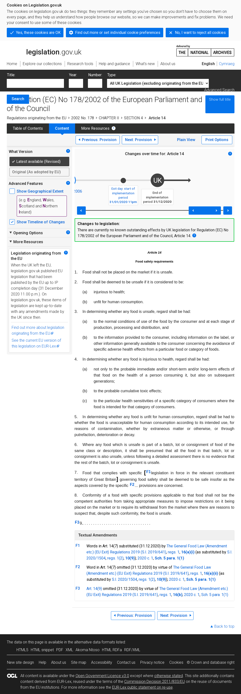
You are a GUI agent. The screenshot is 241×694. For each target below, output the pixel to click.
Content (62, 128)
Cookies (176, 662)
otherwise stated (168, 675)
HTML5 (22, 650)
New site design (20, 662)
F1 (148, 472)
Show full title (220, 99)
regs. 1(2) (115, 558)
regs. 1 (173, 552)
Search (18, 99)
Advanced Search (219, 90)
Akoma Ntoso (88, 650)
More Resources (95, 128)
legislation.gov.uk (44, 50)
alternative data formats (94, 642)
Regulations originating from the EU (36, 118)
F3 (77, 522)
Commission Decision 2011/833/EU (154, 681)
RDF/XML (132, 650)
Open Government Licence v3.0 (102, 675)
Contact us (126, 662)
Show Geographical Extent (40, 191)
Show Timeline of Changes (41, 222)
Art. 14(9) (94, 588)
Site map (78, 662)
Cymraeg (226, 63)
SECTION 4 (133, 118)
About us (58, 662)
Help (42, 662)
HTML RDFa (112, 650)
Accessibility (101, 662)
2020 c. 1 (145, 558)
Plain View (186, 139)
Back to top (224, 626)
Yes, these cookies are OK (38, 32)
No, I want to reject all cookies (200, 32)
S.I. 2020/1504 (124, 579)
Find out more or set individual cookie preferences (117, 32)
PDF (59, 650)
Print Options (216, 139)
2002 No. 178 (82, 118)
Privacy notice (152, 662)
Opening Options (26, 232)
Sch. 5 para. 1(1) (214, 594)
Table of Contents (28, 128)
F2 (132, 485)
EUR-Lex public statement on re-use (142, 687)
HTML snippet (42, 650)
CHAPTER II (109, 118)
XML (69, 650)
